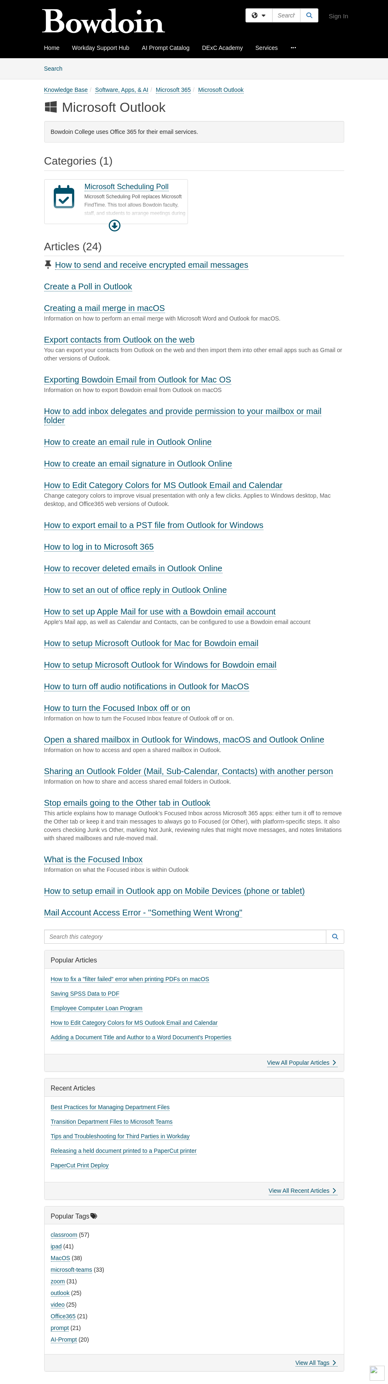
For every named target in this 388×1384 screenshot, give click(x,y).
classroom (64, 1234)
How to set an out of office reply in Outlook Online (135, 590)
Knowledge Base (66, 89)
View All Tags (315, 1362)
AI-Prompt (64, 1339)
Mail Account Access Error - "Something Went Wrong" (143, 912)
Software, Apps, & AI (121, 89)
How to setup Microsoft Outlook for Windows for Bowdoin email (160, 664)
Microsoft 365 (173, 89)
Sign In (338, 16)
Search (56, 68)
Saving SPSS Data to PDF (85, 993)
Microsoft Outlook (221, 89)
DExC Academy (222, 47)
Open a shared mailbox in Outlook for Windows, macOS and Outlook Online (184, 739)
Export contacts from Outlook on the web (119, 339)
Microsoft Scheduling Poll (127, 187)
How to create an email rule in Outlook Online (128, 442)
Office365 (63, 1316)
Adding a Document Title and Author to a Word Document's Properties (141, 1037)
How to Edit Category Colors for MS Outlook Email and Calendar (163, 485)
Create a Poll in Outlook (88, 286)
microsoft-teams (72, 1269)
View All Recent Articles (302, 1190)
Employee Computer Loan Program (97, 1008)
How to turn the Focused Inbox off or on (117, 708)
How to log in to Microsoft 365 (99, 546)
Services (266, 47)
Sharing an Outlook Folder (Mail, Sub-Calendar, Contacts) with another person (188, 771)
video (58, 1304)
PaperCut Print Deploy (80, 1165)
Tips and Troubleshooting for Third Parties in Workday (120, 1136)
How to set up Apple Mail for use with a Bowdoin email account (160, 611)
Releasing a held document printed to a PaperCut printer (124, 1150)
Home (52, 47)
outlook (60, 1293)
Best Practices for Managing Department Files (110, 1107)
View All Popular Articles (301, 1062)
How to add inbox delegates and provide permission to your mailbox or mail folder (183, 416)
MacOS (60, 1258)
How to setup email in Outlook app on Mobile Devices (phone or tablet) (174, 891)
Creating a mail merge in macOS (104, 308)
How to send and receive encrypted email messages (151, 264)
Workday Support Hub (100, 47)
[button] (114, 226)
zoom (58, 1281)
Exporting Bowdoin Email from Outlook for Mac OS (137, 379)
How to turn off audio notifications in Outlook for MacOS (146, 686)
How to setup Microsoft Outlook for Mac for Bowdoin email (151, 643)
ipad (56, 1246)
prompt (60, 1328)
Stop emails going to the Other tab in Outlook (127, 802)
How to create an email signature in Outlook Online (138, 463)
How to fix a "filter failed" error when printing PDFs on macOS (130, 979)
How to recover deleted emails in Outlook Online (133, 568)
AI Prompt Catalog (165, 47)
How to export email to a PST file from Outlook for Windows (154, 525)
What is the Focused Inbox (93, 859)
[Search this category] (185, 937)
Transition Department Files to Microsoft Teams (112, 1121)
